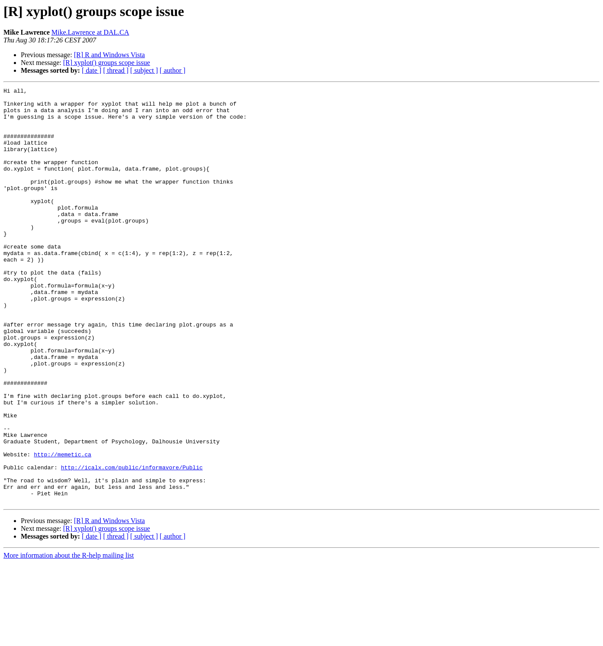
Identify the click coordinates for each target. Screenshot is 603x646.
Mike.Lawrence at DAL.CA (90, 32)
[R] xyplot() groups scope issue (106, 62)
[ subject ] (144, 70)
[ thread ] (116, 70)
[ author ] (173, 70)
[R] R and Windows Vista (109, 54)
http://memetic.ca (62, 528)
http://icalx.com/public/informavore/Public (132, 544)
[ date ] (91, 70)
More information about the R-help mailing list (68, 638)
